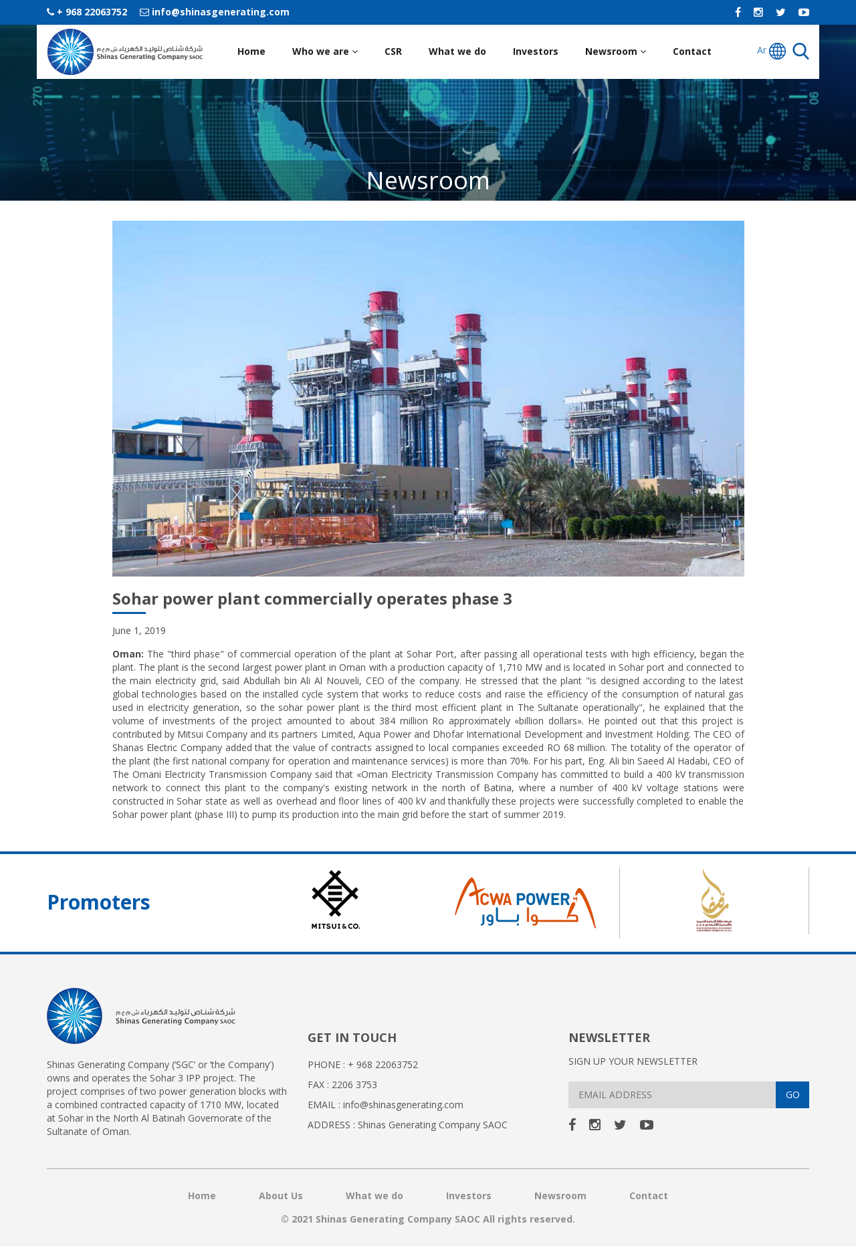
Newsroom (615, 51)
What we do (457, 51)
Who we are (325, 51)
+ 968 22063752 (87, 11)
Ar (771, 51)
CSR (393, 51)
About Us (281, 1195)
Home (251, 51)
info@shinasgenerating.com (215, 11)
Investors (535, 51)
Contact (692, 51)
